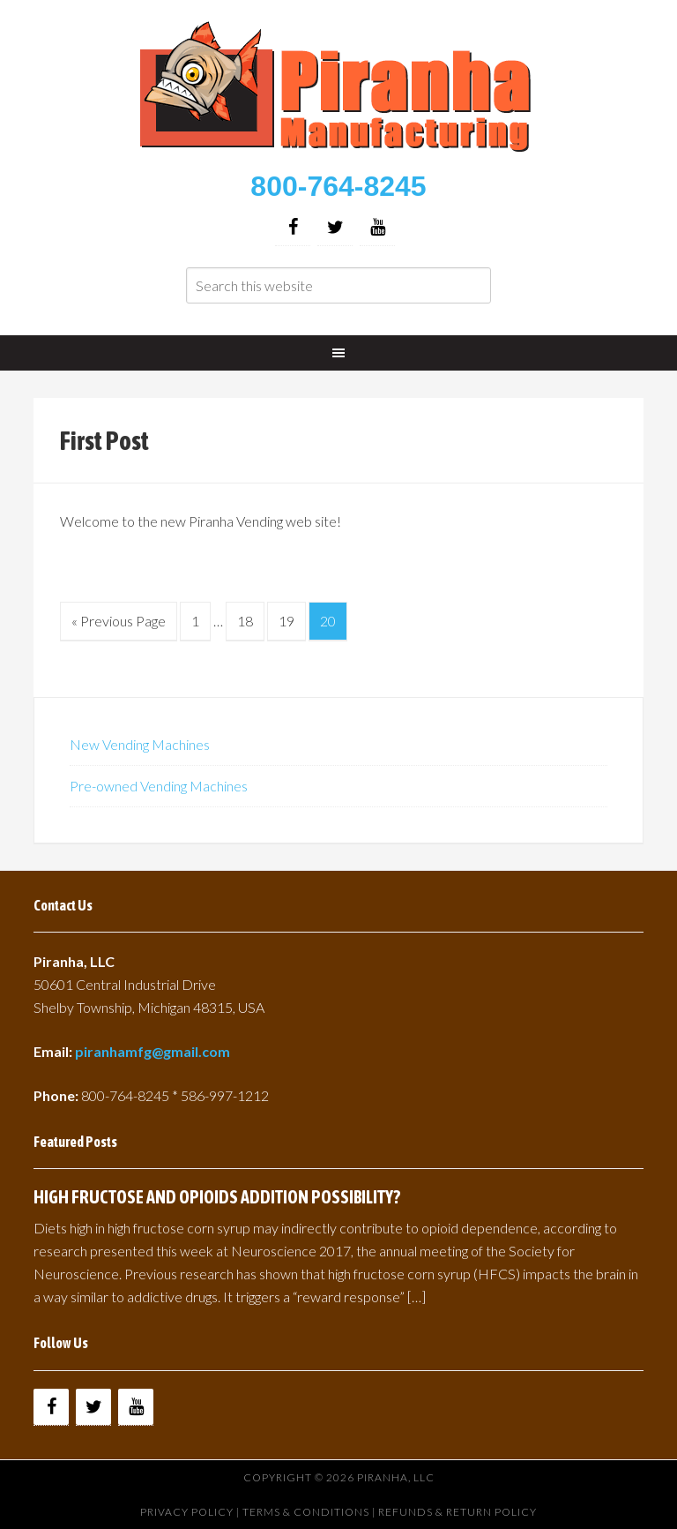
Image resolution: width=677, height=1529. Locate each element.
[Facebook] (292, 227)
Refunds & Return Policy (457, 1511)
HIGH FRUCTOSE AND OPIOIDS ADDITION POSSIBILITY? (216, 1197)
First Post (104, 440)
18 (245, 620)
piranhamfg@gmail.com (152, 1051)
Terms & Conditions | (310, 1511)
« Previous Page (118, 620)
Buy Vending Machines (338, 88)
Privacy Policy (187, 1511)
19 (286, 620)
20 (328, 620)
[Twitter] (335, 227)
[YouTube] (377, 227)
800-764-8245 (338, 186)
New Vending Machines (140, 744)
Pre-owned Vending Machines (159, 785)
